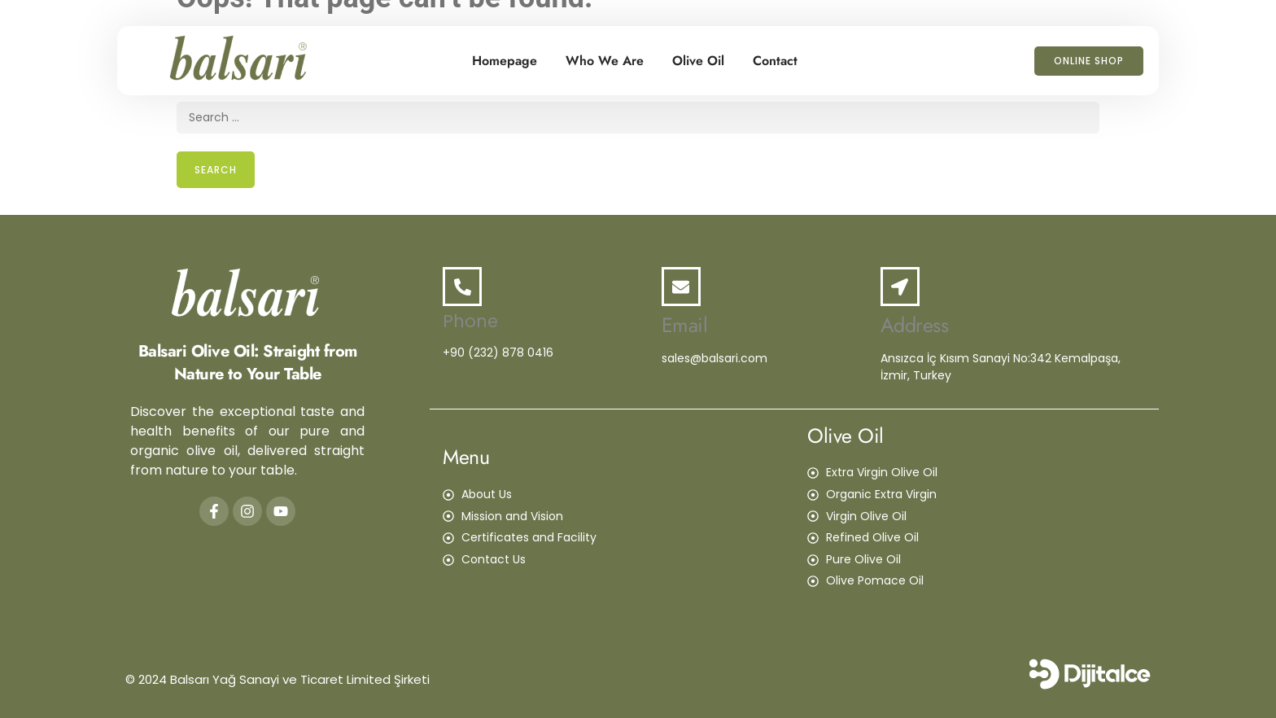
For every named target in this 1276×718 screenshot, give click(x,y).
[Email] (681, 286)
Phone (470, 321)
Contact (775, 60)
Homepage (504, 60)
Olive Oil (698, 60)
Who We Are (605, 60)
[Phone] (462, 286)
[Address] (900, 286)
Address (915, 324)
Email (685, 324)
